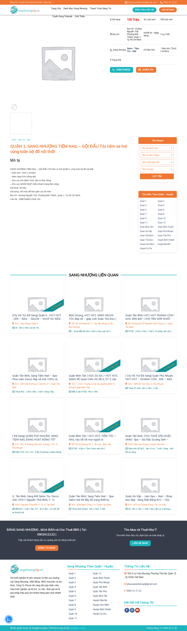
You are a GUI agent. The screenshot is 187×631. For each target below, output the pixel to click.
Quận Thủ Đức (146, 240)
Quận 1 (143, 201)
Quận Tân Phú (164, 235)
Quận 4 (161, 205)
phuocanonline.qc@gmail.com (142, 584)
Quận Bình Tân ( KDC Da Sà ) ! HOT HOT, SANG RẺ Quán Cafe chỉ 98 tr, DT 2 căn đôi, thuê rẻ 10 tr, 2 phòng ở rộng (93, 379)
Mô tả (15, 160)
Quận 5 (143, 210)
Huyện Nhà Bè (164, 244)
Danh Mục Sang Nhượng (75, 8)
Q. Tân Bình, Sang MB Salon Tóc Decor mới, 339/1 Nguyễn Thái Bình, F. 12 (35, 498)
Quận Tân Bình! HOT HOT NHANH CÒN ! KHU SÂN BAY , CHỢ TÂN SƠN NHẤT (149, 317)
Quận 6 (161, 210)
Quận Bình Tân (146, 227)
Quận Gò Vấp (146, 231)
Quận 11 (144, 222)
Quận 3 (143, 205)
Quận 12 (162, 222)
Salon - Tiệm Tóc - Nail (133, 50)
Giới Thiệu (80, 16)
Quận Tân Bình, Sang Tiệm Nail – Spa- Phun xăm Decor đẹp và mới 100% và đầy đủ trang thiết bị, (35, 379)
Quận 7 (143, 214)
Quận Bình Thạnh (166, 227)
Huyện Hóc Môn (147, 244)
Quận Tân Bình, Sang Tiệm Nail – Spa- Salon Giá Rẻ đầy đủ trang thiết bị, (91, 498)
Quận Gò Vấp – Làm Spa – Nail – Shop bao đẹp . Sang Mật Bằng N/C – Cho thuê (148, 500)
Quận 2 (161, 201)
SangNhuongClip (77, 628)
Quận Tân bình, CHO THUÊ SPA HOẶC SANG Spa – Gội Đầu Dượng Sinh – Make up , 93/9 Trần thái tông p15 (148, 439)
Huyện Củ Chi (146, 248)
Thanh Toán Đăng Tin (100, 8)
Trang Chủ (56, 8)
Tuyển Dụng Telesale (62, 16)
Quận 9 (143, 218)
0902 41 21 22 (134, 590)
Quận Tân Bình (146, 235)
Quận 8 (161, 214)
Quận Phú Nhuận (165, 231)
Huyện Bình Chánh (166, 240)
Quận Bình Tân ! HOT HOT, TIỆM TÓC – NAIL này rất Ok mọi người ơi (92, 437)
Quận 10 (162, 218)
